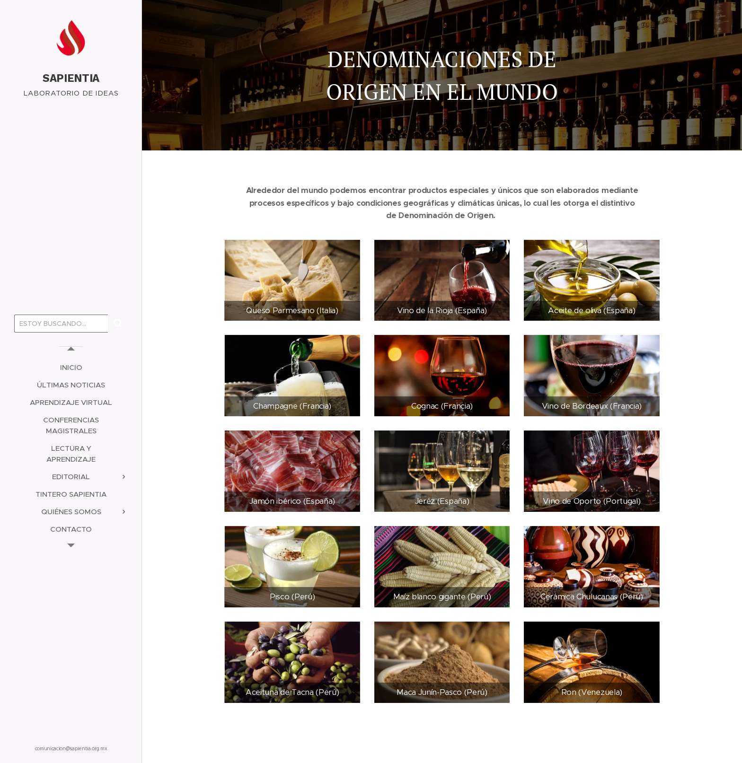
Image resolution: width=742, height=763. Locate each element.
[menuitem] (71, 367)
